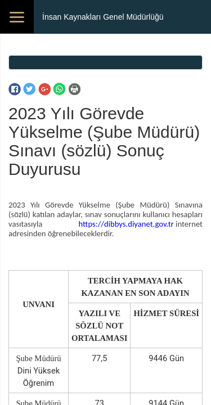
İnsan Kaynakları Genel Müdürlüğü (103, 16)
